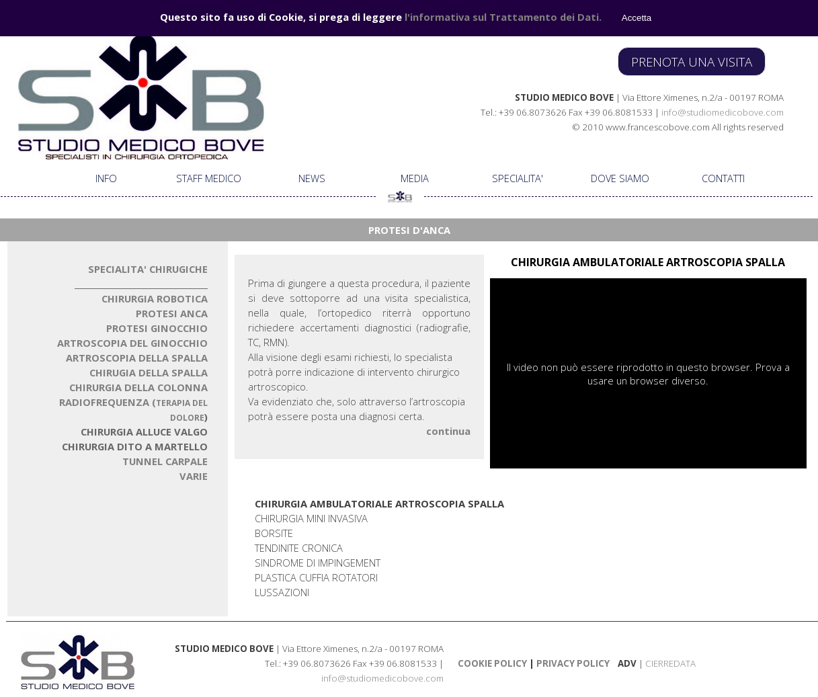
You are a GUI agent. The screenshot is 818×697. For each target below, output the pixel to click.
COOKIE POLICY (492, 663)
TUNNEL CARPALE (165, 461)
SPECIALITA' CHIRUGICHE (148, 269)
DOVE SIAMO (620, 178)
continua (448, 431)
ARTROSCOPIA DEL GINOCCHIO (132, 343)
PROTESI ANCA (172, 313)
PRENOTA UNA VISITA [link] (691, 61)
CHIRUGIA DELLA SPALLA (148, 372)
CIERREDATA (670, 663)
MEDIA (415, 178)
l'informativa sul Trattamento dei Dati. (503, 17)
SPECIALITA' (517, 178)
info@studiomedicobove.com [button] (722, 112)
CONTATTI (723, 178)
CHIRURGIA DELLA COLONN (138, 387)
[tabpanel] (592, 111)
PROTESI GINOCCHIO (157, 328)
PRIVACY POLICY (572, 663)
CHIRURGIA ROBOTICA (154, 298)
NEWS (311, 178)
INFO (106, 178)
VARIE (193, 476)
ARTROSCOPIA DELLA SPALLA (137, 357)
